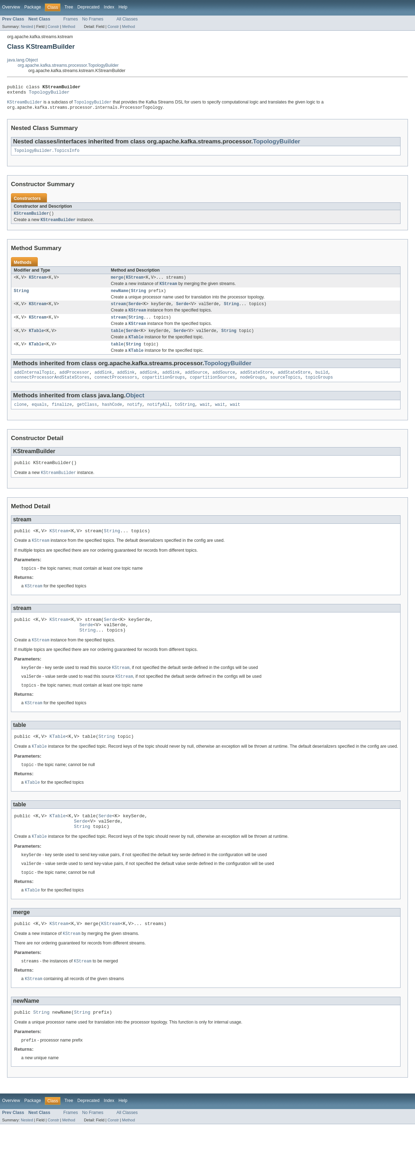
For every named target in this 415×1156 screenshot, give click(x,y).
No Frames (92, 19)
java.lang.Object (22, 60)
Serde (135, 311)
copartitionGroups (163, 389)
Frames (70, 19)
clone (20, 417)
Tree (68, 7)
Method (68, 26)
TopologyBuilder (49, 94)
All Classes (127, 19)
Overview (11, 7)
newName (120, 297)
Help (123, 7)
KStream (38, 282)
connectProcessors (115, 389)
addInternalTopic (34, 383)
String (21, 297)
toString (185, 417)
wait (205, 417)
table (117, 340)
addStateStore (256, 383)
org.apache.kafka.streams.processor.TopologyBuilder (68, 65)
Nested (27, 26)
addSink (103, 383)
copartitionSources (212, 389)
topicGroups (319, 389)
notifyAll (158, 417)
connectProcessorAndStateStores (51, 389)
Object (135, 407)
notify (134, 417)
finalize (62, 417)
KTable (36, 340)
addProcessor (74, 383)
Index (109, 7)
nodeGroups (252, 389)
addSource (196, 383)
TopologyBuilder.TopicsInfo (46, 154)
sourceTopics (285, 389)
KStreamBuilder (31, 217)
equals (39, 417)
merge (117, 282)
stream (118, 311)
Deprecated (88, 7)
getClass (87, 417)
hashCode (112, 417)
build (321, 383)
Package (32, 7)
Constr (53, 26)
